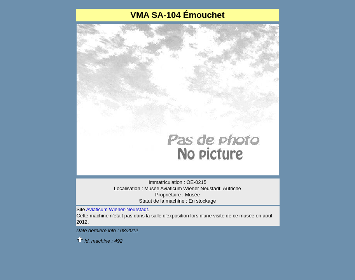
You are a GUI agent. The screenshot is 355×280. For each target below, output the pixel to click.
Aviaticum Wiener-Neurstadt (117, 209)
